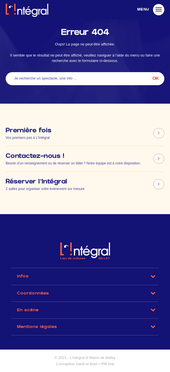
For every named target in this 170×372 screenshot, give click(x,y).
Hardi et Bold (86, 364)
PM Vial (107, 364)
